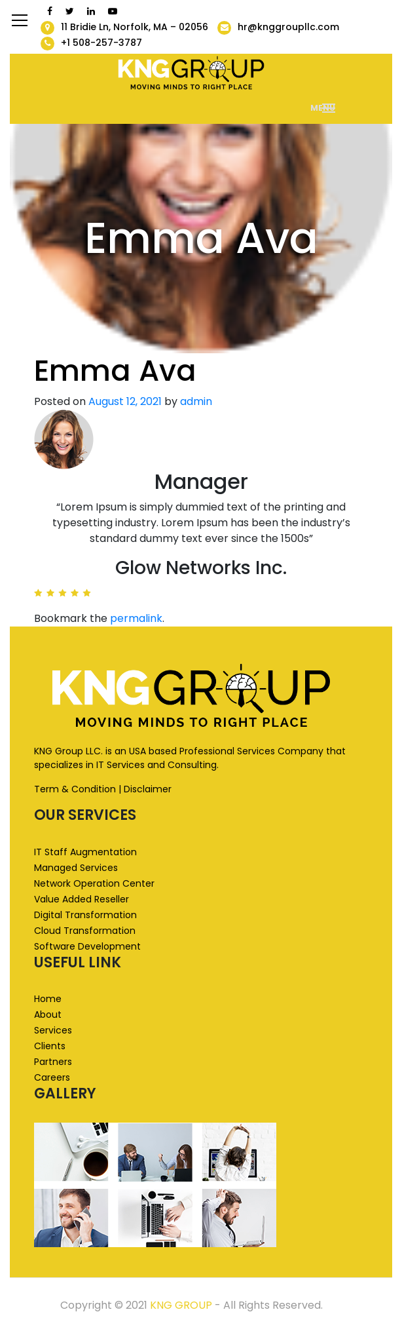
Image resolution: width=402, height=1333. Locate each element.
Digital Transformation (85, 914)
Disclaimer (148, 789)
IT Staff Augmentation (85, 852)
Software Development (87, 946)
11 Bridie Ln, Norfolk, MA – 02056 (134, 26)
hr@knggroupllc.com (288, 26)
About (48, 1014)
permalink (136, 618)
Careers (52, 1077)
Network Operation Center (94, 883)
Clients (49, 1046)
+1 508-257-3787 (101, 42)
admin (196, 401)
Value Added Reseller (81, 899)
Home (48, 998)
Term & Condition (75, 789)
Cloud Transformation (85, 930)
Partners (53, 1061)
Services (53, 1030)
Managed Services (76, 867)
